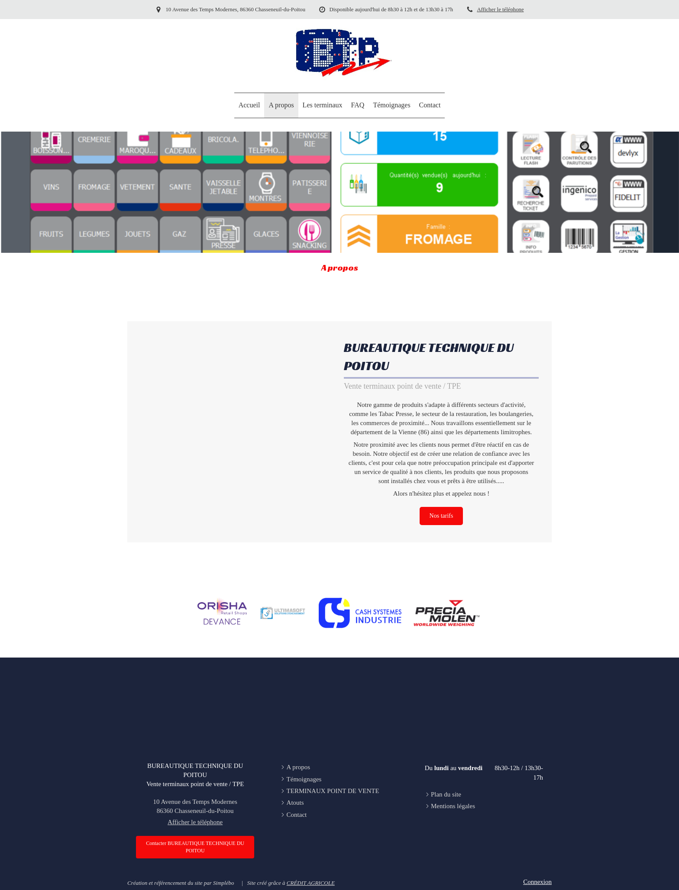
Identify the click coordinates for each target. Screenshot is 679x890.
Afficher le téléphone (500, 9)
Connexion (537, 881)
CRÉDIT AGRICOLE (311, 883)
